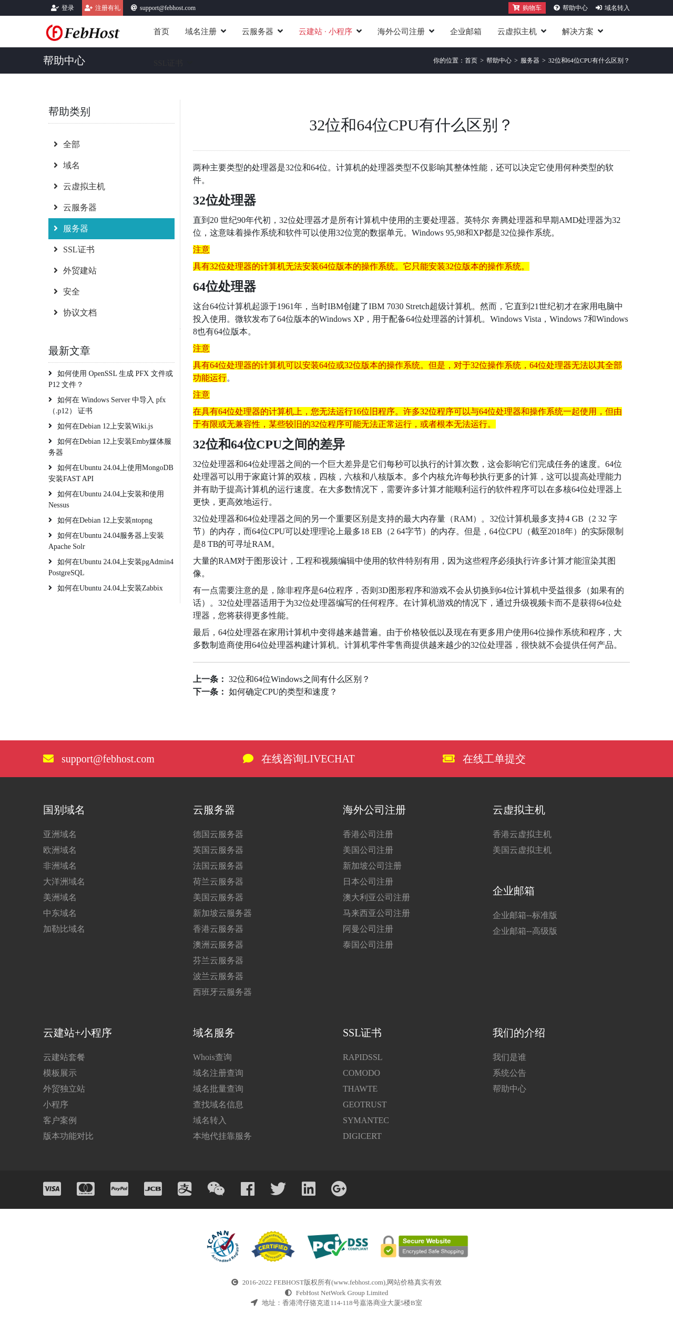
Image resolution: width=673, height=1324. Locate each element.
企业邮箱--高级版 (525, 930)
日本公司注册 (368, 881)
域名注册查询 (218, 1072)
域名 (67, 165)
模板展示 (60, 1072)
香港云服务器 (218, 928)
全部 (67, 144)
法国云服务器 (218, 865)
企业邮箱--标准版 (525, 915)
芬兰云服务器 (218, 960)
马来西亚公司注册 (376, 913)
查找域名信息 (218, 1104)
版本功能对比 (68, 1136)
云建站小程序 (325, 31)
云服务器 (257, 31)
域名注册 (201, 31)
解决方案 (578, 31)
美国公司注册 (368, 850)
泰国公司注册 (368, 944)
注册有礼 (107, 8)
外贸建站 (75, 270)
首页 (161, 31)
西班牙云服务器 (222, 991)
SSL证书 (168, 63)
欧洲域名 (60, 850)
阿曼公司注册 (368, 928)
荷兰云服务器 (218, 881)
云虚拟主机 (517, 31)
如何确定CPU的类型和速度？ (283, 691)
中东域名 (60, 913)
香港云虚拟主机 (522, 834)
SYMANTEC (366, 1120)
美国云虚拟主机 (522, 850)
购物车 (527, 8)
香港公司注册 (368, 834)
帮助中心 (575, 8)
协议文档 (75, 312)
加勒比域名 (64, 928)
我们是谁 (509, 1057)
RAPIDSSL (363, 1057)
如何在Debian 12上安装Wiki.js (100, 426)
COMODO (361, 1072)
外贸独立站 (64, 1088)
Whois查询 (212, 1057)
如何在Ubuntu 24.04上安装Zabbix (105, 588)
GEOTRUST (365, 1104)
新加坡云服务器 (222, 913)
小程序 (55, 1104)
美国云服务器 (218, 897)
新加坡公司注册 (372, 865)
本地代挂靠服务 (222, 1136)
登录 (68, 8)
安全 (67, 291)
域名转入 (617, 8)
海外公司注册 (401, 31)
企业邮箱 (466, 31)
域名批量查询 (218, 1088)
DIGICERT (362, 1136)
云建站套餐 (64, 1057)
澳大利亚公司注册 (376, 897)
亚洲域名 (60, 834)
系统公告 (509, 1072)
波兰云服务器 (218, 976)
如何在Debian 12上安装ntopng (100, 520)
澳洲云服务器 (218, 944)
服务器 (71, 228)
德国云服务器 (218, 834)
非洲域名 (60, 865)
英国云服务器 (218, 850)
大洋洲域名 (64, 881)
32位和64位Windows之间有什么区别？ (299, 679)
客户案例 (60, 1120)
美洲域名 (60, 897)
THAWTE (360, 1088)
